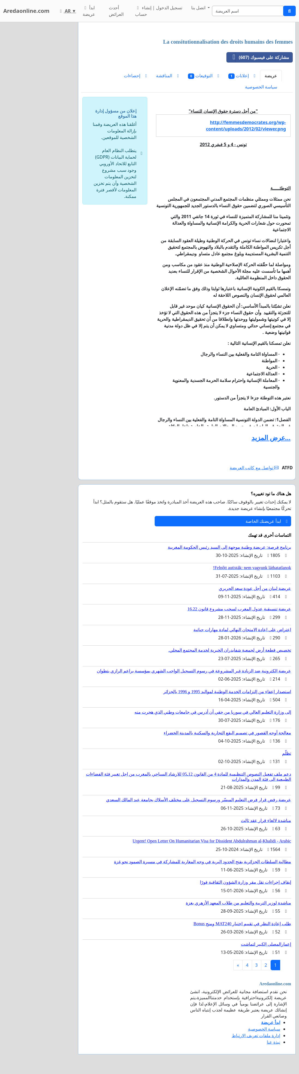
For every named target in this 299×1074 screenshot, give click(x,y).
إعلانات (241, 76)
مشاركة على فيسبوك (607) (258, 57)
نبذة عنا (273, 1042)
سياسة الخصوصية (261, 87)
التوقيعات (203, 76)
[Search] (247, 11)
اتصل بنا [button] (199, 8)
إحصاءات (135, 76)
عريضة (271, 76)
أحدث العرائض (116, 11)
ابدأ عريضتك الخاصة (267, 521)
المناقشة (167, 76)
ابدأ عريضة (89, 11)
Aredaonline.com (26, 10)
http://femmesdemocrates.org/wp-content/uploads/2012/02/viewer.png (246, 125)
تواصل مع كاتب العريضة (254, 468)
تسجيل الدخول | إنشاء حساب (158, 11)
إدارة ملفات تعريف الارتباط (256, 1036)
